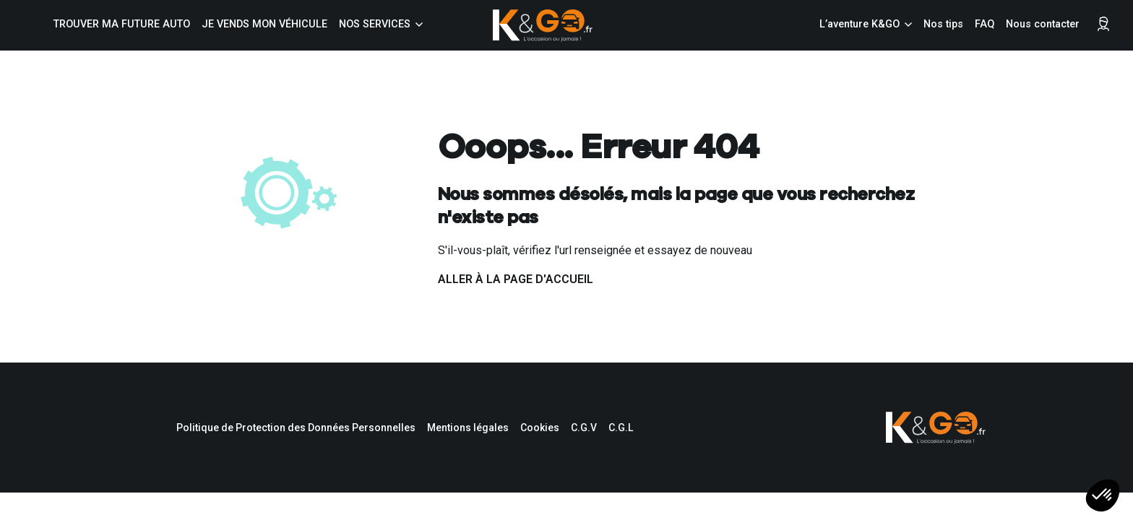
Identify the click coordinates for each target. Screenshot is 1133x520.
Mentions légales (468, 427)
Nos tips (943, 24)
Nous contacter (1043, 24)
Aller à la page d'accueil (515, 279)
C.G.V (584, 427)
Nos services (374, 24)
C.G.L (620, 427)
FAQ (984, 24)
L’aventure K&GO (859, 24)
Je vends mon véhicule (264, 24)
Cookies (539, 427)
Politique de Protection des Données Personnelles (295, 427)
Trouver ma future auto (121, 24)
